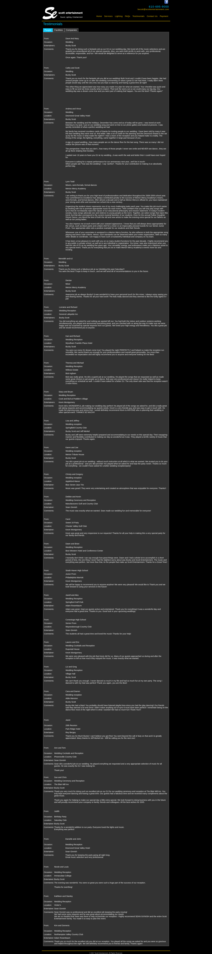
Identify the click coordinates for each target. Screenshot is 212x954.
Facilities (58, 30)
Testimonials (138, 16)
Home (99, 16)
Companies (71, 30)
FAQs (127, 16)
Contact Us (152, 16)
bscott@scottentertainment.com (153, 9)
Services (108, 16)
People (48, 30)
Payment (164, 16)
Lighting (119, 16)
